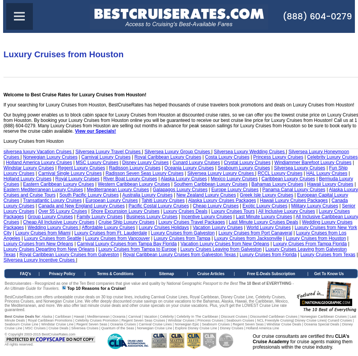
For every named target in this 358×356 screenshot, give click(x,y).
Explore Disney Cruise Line (196, 328)
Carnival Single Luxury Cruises (70, 173)
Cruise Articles (210, 274)
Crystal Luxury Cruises (247, 162)
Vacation (150, 316)
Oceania (119, 316)
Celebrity (167, 316)
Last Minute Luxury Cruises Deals (263, 222)
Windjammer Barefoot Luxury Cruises (312, 162)
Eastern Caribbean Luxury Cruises (58, 184)
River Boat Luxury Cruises (130, 178)
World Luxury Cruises (269, 227)
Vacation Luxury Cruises (218, 227)
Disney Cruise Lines (310, 320)
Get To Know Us (329, 274)
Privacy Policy (62, 274)
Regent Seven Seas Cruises (143, 320)
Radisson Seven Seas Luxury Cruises (144, 173)
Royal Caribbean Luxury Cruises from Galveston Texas (180, 254)
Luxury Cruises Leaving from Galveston (221, 249)
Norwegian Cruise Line (154, 328)
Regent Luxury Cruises (81, 168)
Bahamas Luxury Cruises (277, 184)
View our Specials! (95, 131)
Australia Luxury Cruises (147, 195)
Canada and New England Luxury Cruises (81, 206)
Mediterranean (98, 316)
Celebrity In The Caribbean (197, 316)
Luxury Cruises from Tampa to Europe (137, 249)
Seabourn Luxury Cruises (244, 168)
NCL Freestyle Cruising (275, 320)
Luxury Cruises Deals (185, 211)
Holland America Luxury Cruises (39, 162)
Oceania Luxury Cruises (189, 168)
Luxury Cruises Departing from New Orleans (48, 249)
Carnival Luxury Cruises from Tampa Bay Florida (127, 243)
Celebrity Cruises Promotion (96, 320)
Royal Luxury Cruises (77, 178)
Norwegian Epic (187, 324)
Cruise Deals (58, 328)
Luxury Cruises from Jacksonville (248, 238)
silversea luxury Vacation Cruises (38, 151)
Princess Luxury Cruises (278, 157)
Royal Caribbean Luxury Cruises (167, 157)
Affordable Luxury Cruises (108, 227)
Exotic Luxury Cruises (264, 206)
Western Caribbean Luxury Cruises (134, 184)
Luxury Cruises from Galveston (183, 233)
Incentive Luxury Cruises (206, 216)
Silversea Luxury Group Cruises (177, 151)
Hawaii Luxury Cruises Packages (293, 200)
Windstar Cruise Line (57, 324)
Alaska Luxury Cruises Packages (222, 200)
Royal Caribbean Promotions (50, 320)
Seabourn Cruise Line (21, 324)
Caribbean (63, 316)
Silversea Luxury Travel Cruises (108, 151)
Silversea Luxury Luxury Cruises (221, 173)
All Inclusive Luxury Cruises (286, 211)
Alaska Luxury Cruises (184, 178)
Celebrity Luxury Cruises (332, 157)
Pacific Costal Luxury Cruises (158, 206)
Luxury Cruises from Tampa (182, 238)
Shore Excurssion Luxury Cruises (125, 211)
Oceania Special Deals (321, 324)
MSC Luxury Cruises (97, 162)
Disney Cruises (231, 328)
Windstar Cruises (181, 320)
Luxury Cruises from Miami (42, 233)
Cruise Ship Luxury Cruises (126, 222)
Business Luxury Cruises (152, 216)
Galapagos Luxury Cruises (180, 189)
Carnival (134, 316)
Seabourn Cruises (240, 320)
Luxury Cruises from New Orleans (38, 243)
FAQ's (25, 274)
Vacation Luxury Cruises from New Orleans (225, 243)
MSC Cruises (35, 328)
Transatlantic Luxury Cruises (52, 200)
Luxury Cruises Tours (233, 211)
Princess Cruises (210, 320)
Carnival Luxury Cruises (105, 157)
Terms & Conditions (115, 274)
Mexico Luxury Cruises (234, 178)
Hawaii (79, 316)
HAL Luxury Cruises (326, 173)
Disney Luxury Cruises (145, 162)
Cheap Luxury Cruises (216, 206)
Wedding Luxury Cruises (54, 227)
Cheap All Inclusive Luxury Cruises (58, 222)
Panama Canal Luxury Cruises (293, 189)
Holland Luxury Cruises (27, 178)
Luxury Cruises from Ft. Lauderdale (110, 233)
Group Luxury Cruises (50, 216)
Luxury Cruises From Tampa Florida (310, 243)
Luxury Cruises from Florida (268, 254)
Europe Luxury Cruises (235, 189)
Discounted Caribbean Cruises (273, 316)
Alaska (47, 316)
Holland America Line (262, 328)
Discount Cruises (234, 316)
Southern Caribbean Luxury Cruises (211, 184)
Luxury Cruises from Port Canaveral (255, 233)
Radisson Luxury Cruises (134, 168)
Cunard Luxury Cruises (196, 162)
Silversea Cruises (84, 328)
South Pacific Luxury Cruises (88, 195)
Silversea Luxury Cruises (299, 168)
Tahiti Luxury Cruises (163, 200)
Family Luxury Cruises (100, 216)
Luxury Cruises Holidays (164, 227)
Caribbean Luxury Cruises (288, 178)
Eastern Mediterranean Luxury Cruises (43, 189)
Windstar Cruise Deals (284, 324)
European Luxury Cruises (112, 200)
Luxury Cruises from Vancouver (117, 238)
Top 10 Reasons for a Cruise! (96, 288)
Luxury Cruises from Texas (327, 254)
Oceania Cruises (123, 324)
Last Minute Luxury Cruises (264, 216)
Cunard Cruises (340, 320)
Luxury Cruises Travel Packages (191, 222)
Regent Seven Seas (91, 324)
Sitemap (166, 274)
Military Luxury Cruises (314, 206)
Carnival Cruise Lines (155, 324)
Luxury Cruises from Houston (316, 238)
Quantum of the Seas (117, 328)
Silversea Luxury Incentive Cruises (39, 260)
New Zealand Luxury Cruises (206, 195)
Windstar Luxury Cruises (28, 168)
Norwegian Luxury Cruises (50, 157)
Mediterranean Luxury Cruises (118, 189)
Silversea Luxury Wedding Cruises (250, 151)
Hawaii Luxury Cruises (330, 184)
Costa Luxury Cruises (227, 157)
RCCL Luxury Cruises (280, 173)
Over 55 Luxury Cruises (62, 211)
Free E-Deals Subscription (271, 274)
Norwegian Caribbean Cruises (323, 316)
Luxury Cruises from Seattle (52, 238)
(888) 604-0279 (317, 16)
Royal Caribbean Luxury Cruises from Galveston (69, 254)
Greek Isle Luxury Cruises (266, 195)
